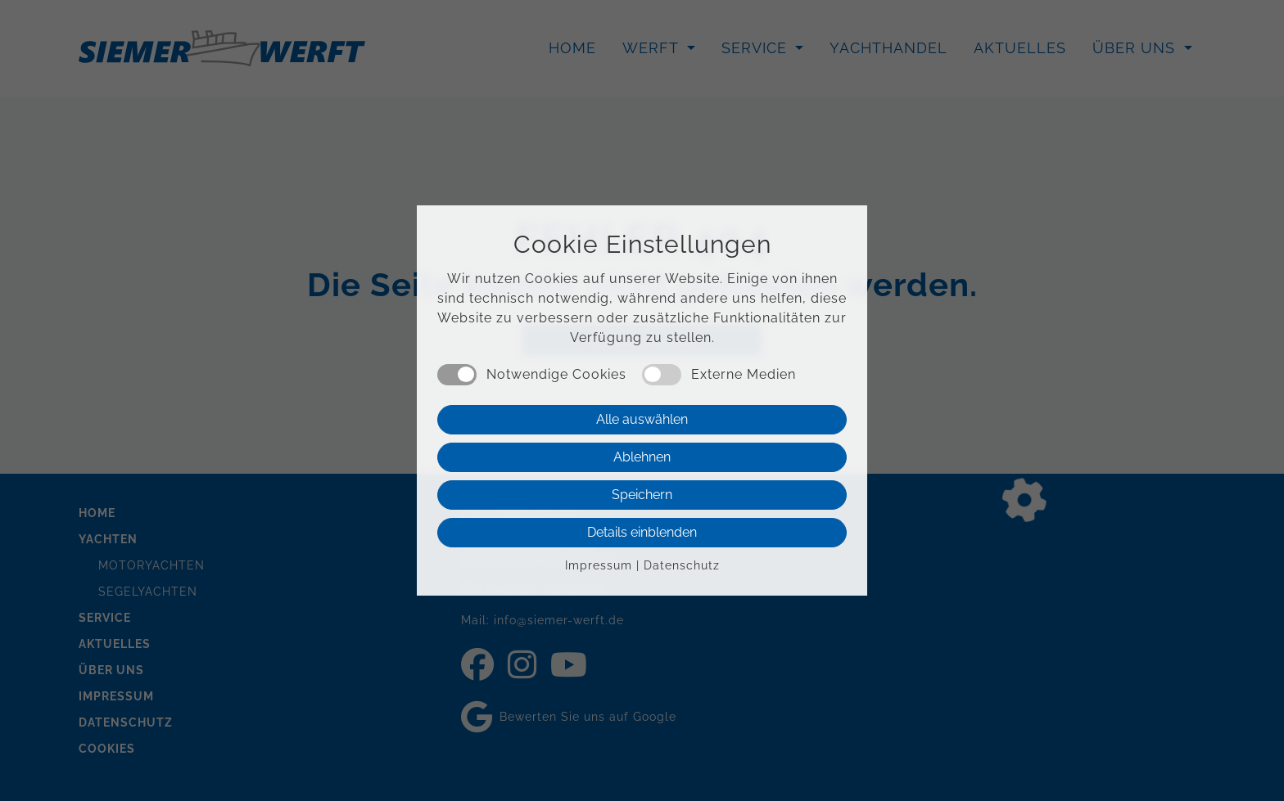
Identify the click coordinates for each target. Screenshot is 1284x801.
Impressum (598, 565)
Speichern (642, 494)
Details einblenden (642, 532)
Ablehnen (642, 457)
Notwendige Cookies (556, 374)
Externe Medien (743, 374)
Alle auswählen (642, 419)
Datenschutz (682, 565)
